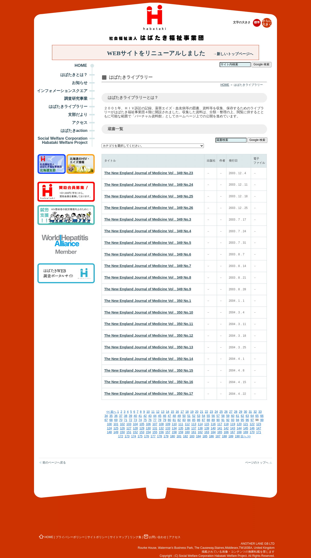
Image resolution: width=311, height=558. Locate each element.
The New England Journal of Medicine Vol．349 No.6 (147, 254)
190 (237, 436)
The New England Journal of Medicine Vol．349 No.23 (148, 173)
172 (120, 436)
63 (247, 416)
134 (174, 428)
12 (157, 411)
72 (130, 420)
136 (187, 428)
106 (148, 424)
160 (187, 432)
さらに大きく (267, 22)
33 (259, 411)
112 (187, 424)
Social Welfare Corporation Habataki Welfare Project (62, 140)
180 (172, 436)
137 (193, 428)
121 (245, 424)
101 (115, 424)
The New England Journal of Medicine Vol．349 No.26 (148, 208)
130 (148, 428)
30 (245, 411)
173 (127, 436)
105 (141, 424)
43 (149, 416)
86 (198, 420)
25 (221, 411)
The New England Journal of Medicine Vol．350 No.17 (148, 393)
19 (191, 411)
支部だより (77, 114)
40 (135, 416)
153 (141, 432)
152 (135, 432)
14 (167, 411)
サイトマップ (118, 537)
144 (239, 428)
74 (140, 420)
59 (227, 416)
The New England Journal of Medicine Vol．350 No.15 (148, 370)
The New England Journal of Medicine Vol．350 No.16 (148, 382)
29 (240, 411)
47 (169, 416)
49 (179, 416)
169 (245, 432)
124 (109, 428)
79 (164, 420)
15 (172, 411)
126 (122, 428)
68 (110, 420)
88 (208, 420)
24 (216, 411)
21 (201, 411)
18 (187, 411)
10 (148, 411)
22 (206, 411)
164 (213, 432)
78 (159, 420)
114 (200, 424)
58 (223, 416)
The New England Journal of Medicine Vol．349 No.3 (147, 219)
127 (128, 428)
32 (255, 411)
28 (235, 411)
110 (174, 424)
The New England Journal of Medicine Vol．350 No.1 (147, 301)
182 (185, 436)
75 (145, 420)
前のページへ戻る (54, 462)
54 (203, 416)
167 (232, 432)
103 (128, 424)
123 (258, 424)
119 (232, 424)
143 (232, 428)
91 (223, 420)
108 (161, 424)
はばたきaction (73, 131)
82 (179, 420)
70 (120, 420)
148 (109, 432)
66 (261, 416)
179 (166, 436)
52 (193, 416)
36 (115, 416)
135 (180, 428)
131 (154, 428)
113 (193, 424)
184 (198, 436)
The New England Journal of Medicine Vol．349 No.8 (147, 277)
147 (258, 428)
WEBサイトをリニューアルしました (180, 53)
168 (239, 432)
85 (193, 420)
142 (226, 428)
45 (159, 416)
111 (180, 424)
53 (198, 416)
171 (258, 432)
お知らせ (79, 83)
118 (226, 424)
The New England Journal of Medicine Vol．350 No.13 (148, 347)
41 (140, 416)
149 (115, 432)
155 (154, 432)
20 (196, 411)
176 (146, 436)
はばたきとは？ (73, 75)
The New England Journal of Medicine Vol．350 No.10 (148, 312)
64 (252, 416)
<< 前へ (111, 411)
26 (225, 411)
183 (192, 436)
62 (242, 416)
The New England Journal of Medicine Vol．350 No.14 (148, 359)
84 (188, 420)
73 (135, 420)
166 (226, 432)
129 (141, 428)
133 (167, 428)
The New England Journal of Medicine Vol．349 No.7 (147, 266)
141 (219, 428)
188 (224, 436)
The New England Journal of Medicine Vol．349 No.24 (148, 185)
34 (106, 416)
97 (252, 420)
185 (204, 436)
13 (162, 411)
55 (208, 416)
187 (218, 436)
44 (154, 416)
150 (122, 432)
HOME (81, 65)
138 (200, 428)
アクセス (79, 122)
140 (213, 428)
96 (247, 420)
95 (242, 420)
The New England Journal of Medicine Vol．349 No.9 (147, 289)
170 (252, 432)
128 (135, 428)
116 (213, 424)
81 (174, 420)
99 (261, 420)
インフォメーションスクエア (62, 91)
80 (169, 420)
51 (188, 416)
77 (154, 420)
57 (218, 416)
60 (232, 416)
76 (149, 420)
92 (227, 420)
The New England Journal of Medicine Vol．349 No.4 (147, 231)
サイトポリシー (97, 537)
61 (237, 416)
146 (252, 428)
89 (213, 420)
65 (257, 416)
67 (106, 420)
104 (135, 424)
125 (115, 428)
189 (230, 436)
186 (211, 436)
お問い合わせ (155, 537)
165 (219, 432)
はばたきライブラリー (68, 106)
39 (130, 416)
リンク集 (135, 537)
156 (161, 432)
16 (177, 411)
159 (180, 432)
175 (140, 436)
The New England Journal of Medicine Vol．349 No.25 (148, 196)
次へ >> (246, 436)
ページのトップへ (256, 462)
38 (125, 416)
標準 (257, 22)
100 (109, 424)
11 (153, 411)
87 (203, 420)
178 (159, 436)
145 (245, 428)
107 (154, 424)
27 (230, 411)
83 (184, 420)
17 (182, 411)
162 (200, 432)
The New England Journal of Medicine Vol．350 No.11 (148, 324)
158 (174, 432)
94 (237, 420)
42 (145, 416)
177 (153, 436)
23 (211, 411)
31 (250, 411)
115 (206, 424)
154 (148, 432)
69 (115, 420)
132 (161, 428)
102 (122, 424)
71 (125, 420)
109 (167, 424)
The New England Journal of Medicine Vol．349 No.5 (147, 243)
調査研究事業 (75, 98)
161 (193, 432)
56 (213, 416)
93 (232, 420)
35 (110, 416)
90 (218, 420)
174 (133, 436)
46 (164, 416)
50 (184, 416)
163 (206, 432)
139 (206, 428)
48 (174, 416)
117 (219, 424)
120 (239, 424)
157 (167, 432)
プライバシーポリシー (70, 537)
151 (128, 432)
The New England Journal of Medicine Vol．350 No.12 (148, 335)
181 (179, 436)
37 (120, 416)
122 (252, 424)
